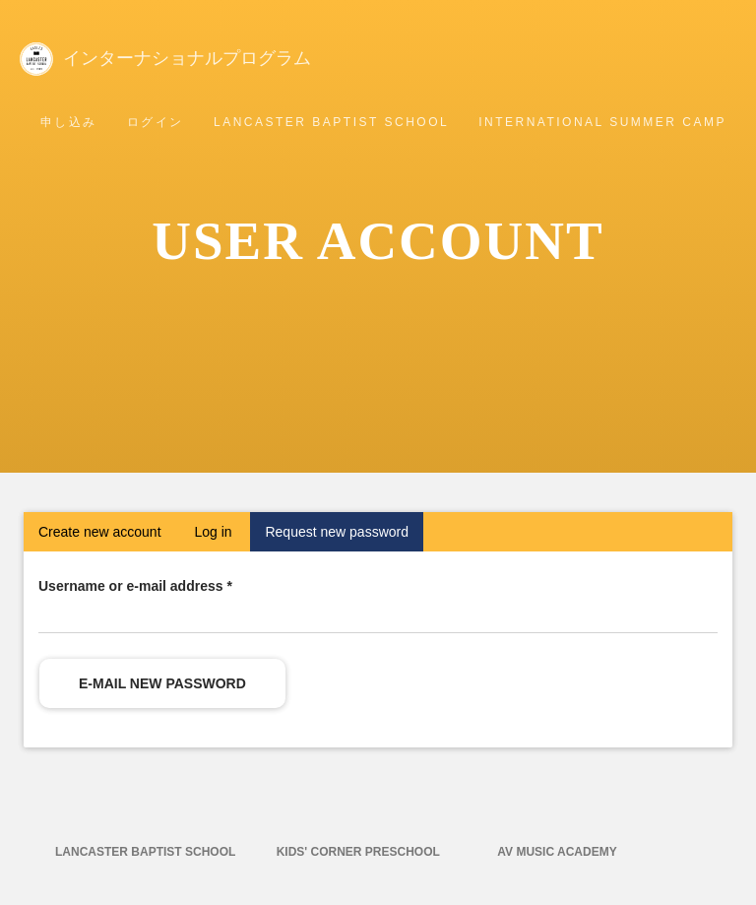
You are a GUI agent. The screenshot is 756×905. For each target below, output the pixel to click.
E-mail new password (162, 683)
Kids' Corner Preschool (358, 852)
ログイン (155, 122)
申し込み (68, 122)
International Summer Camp (602, 122)
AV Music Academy (556, 852)
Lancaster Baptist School (331, 122)
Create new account (99, 532)
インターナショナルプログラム (201, 56)
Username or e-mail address (135, 586)
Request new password (344, 536)
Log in (212, 532)
